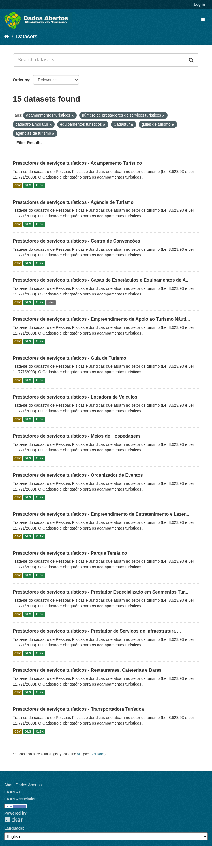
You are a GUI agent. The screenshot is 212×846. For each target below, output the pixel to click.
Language (13, 828)
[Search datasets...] (98, 60)
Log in (199, 4)
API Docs (98, 754)
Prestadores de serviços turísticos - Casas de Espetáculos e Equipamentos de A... (101, 280)
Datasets (26, 36)
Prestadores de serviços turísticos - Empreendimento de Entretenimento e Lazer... (101, 514)
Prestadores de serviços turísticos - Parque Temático (70, 553)
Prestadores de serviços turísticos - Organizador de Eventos (78, 475)
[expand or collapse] (203, 19)
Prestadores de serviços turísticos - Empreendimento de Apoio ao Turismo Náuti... (101, 319)
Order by (21, 80)
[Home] (6, 36)
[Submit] (191, 60)
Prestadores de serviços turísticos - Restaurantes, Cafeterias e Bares (87, 670)
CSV (17, 185)
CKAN (13, 820)
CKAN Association (20, 799)
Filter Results (29, 142)
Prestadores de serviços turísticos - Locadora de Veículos (75, 397)
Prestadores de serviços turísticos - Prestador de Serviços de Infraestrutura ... (97, 631)
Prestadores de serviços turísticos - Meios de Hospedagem (76, 436)
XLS (28, 185)
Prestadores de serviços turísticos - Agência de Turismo (73, 202)
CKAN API (13, 792)
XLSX (39, 185)
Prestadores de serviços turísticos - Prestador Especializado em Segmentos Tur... (100, 592)
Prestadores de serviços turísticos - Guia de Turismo (69, 358)
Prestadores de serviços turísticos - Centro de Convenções (76, 241)
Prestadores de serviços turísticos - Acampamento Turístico (77, 163)
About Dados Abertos (23, 785)
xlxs (51, 302)
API (79, 754)
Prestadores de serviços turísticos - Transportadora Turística (78, 709)
